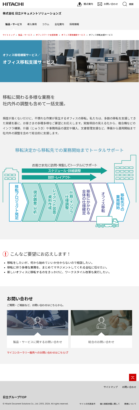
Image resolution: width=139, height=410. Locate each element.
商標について (130, 404)
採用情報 (74, 24)
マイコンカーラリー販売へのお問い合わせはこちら (36, 352)
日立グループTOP (14, 397)
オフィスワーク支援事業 (47, 35)
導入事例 (32, 24)
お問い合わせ (129, 387)
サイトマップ (111, 387)
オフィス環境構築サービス (73, 35)
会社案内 (59, 24)
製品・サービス (25, 35)
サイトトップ (9, 35)
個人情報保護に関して (110, 404)
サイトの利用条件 (87, 404)
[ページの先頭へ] (132, 377)
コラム (45, 24)
